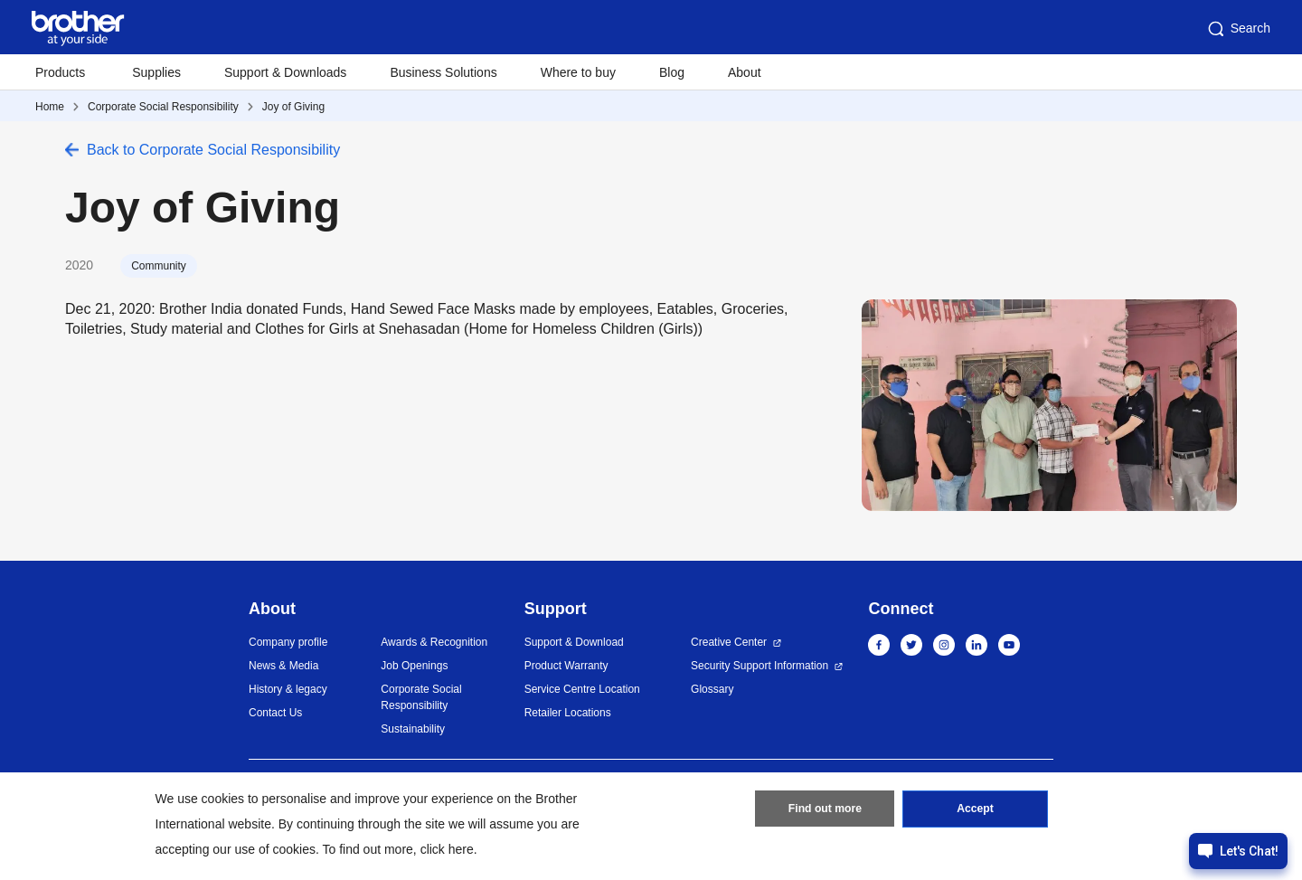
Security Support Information (759, 665)
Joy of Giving (293, 106)
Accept (976, 810)
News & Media (283, 665)
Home (49, 106)
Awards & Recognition (434, 642)
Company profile (288, 642)
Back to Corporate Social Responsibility (213, 149)
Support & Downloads (285, 72)
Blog (671, 72)
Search (1237, 29)
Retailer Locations (567, 712)
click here (447, 849)
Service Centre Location (582, 689)
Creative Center (729, 642)
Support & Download (574, 642)
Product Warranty (566, 665)
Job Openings (414, 665)
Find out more (824, 810)
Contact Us (275, 712)
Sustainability (413, 729)
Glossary (712, 689)
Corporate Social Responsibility (163, 106)
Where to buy (578, 72)
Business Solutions (443, 72)
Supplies (156, 72)
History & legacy (288, 689)
